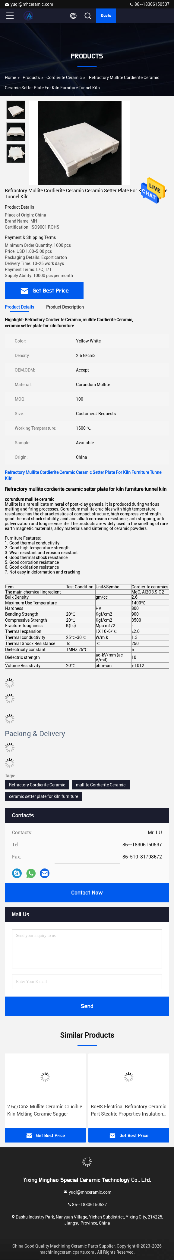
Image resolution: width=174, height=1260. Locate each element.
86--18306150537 (149, 4)
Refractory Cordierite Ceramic (37, 784)
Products (31, 77)
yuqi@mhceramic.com (29, 4)
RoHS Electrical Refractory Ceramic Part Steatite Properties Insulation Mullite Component (128, 1111)
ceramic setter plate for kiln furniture (43, 796)
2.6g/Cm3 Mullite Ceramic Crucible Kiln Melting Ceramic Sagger (44, 1110)
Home (10, 77)
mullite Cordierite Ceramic (100, 784)
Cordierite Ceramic (64, 77)
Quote (106, 16)
